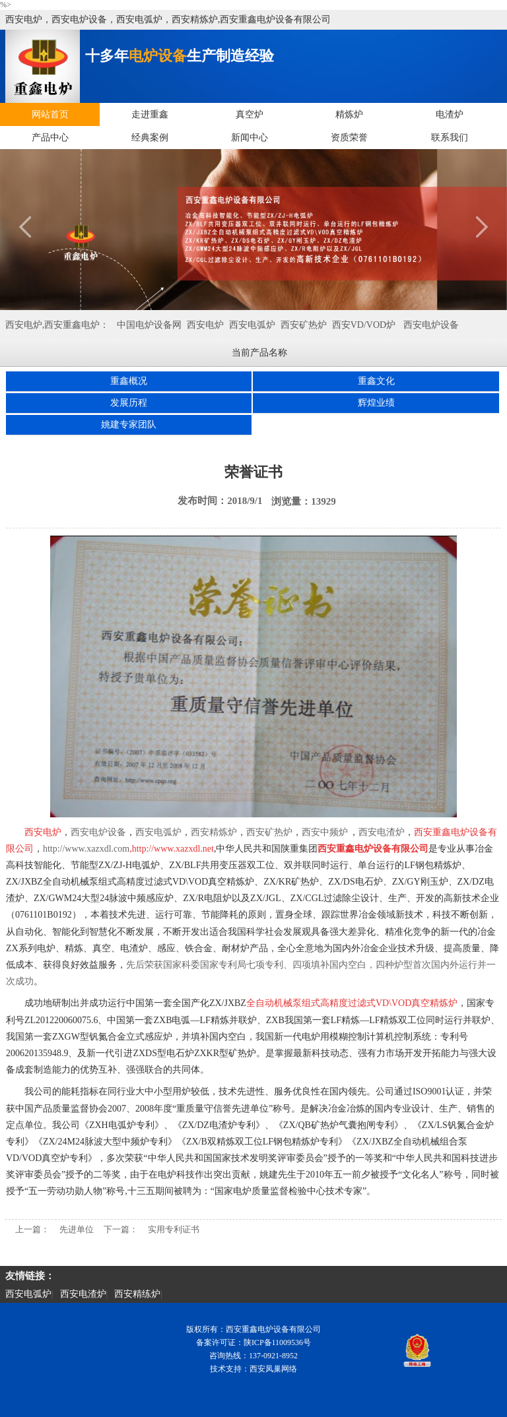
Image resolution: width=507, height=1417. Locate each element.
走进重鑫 (149, 114)
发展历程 (128, 403)
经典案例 (149, 137)
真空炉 (249, 114)
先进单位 (76, 1229)
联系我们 (449, 137)
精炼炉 (349, 114)
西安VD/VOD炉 (363, 325)
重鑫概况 (128, 381)
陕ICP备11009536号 (277, 1342)
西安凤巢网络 (273, 1368)
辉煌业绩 (376, 403)
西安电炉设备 (431, 325)
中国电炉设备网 (149, 325)
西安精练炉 (137, 1294)
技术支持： (230, 1368)
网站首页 (50, 114)
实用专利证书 (173, 1229)
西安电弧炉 (252, 325)
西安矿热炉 (304, 325)
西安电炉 (205, 325)
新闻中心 (249, 137)
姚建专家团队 (128, 424)
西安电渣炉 (83, 1294)
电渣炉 (449, 114)
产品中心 (50, 137)
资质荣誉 (349, 137)
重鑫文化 (376, 381)
